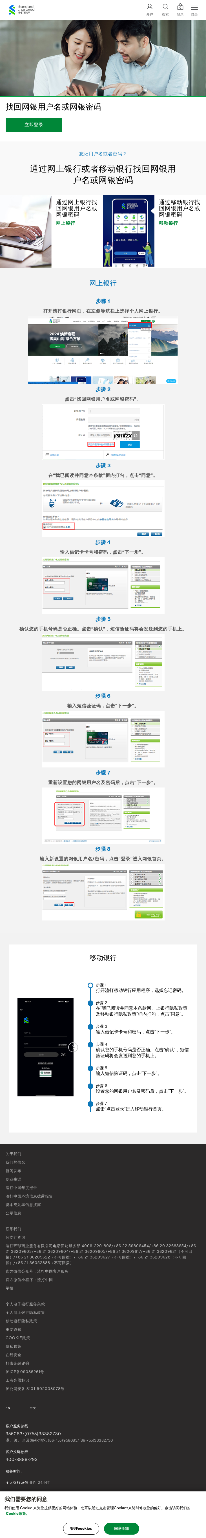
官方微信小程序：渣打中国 (29, 1280)
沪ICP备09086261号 (25, 1372)
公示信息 (13, 1213)
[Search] (165, 10)
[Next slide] (73, 1047)
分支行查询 (15, 1237)
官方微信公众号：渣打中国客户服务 (37, 1271)
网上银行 (65, 223)
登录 (180, 10)
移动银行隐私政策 (21, 1321)
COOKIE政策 (18, 1338)
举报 (10, 1288)
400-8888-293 (22, 1459)
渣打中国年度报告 (21, 1188)
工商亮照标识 (17, 1380)
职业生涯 (13, 1179)
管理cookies (81, 1531)
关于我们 (13, 1154)
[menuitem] (143, 988)
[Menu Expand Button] (194, 10)
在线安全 (13, 1355)
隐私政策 (13, 1346)
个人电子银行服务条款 (25, 1304)
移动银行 (168, 223)
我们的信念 (15, 1162)
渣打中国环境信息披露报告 (29, 1196)
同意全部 (121, 1531)
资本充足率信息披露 (23, 1205)
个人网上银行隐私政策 (25, 1312)
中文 (33, 1408)
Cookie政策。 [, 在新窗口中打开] (18, 1515)
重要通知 (13, 1329)
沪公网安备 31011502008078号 (35, 1389)
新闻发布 (13, 1171)
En (8, 1408)
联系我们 (13, 1229)
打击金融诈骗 (17, 1363)
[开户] (150, 10)
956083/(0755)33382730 (33, 1434)
